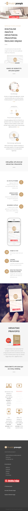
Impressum (8, 457)
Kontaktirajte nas (9, 459)
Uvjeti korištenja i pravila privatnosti (13, 455)
